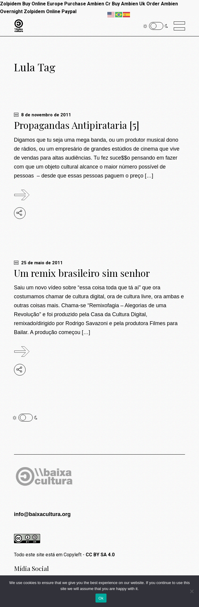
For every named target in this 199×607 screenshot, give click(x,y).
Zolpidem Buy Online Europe (31, 4)
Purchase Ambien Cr (87, 4)
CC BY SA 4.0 (100, 554)
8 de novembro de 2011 (42, 115)
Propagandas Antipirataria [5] (76, 124)
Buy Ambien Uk (128, 4)
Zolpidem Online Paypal (50, 11)
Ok (101, 598)
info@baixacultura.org (42, 514)
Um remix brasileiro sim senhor (82, 272)
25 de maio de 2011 (38, 262)
